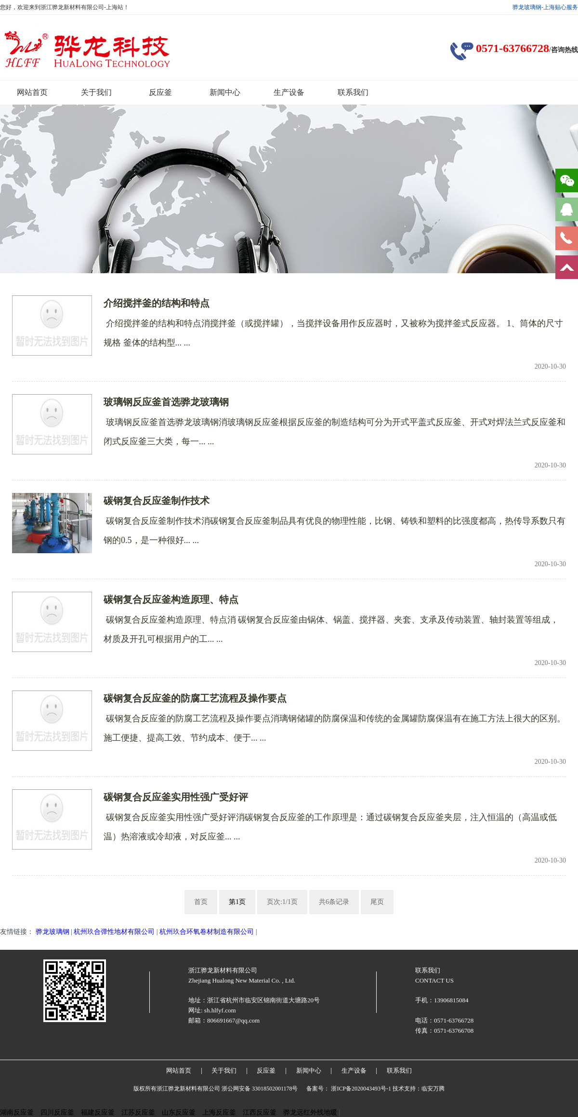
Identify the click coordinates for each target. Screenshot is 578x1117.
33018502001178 (272, 1088)
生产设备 (289, 92)
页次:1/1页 (282, 901)
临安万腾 (433, 1088)
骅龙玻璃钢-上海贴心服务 (545, 7)
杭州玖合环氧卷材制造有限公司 (206, 931)
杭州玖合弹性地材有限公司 (114, 931)
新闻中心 (225, 92)
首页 (201, 901)
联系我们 (353, 92)
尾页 (377, 901)
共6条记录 (334, 901)
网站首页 (32, 92)
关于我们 (96, 92)
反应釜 (160, 92)
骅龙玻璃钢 (52, 931)
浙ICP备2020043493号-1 (361, 1088)
